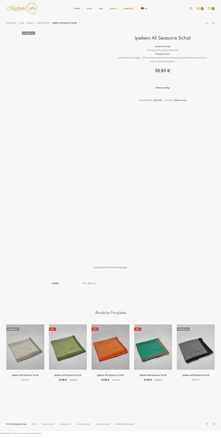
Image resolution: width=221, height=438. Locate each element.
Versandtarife (83, 424)
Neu (101, 8)
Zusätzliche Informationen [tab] (110, 267)
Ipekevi (30, 23)
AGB (34, 424)
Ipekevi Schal (43, 23)
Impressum (65, 424)
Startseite (11, 23)
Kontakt (128, 8)
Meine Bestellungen (125, 424)
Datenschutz (48, 424)
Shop (89, 8)
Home (77, 8)
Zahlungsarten (103, 424)
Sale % (113, 8)
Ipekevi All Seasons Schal (25, 375)
